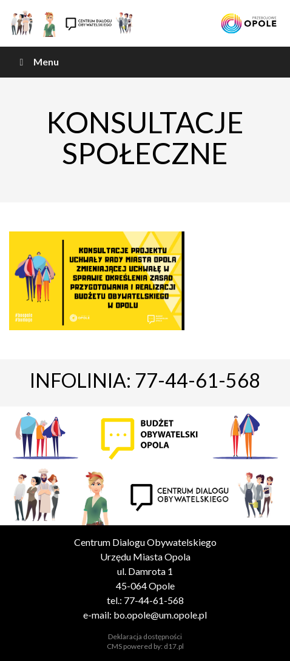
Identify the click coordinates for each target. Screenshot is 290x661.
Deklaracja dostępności (145, 636)
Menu (37, 61)
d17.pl (174, 646)
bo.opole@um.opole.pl (160, 614)
